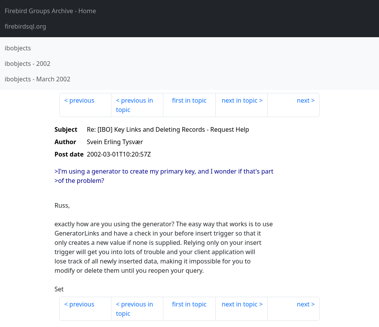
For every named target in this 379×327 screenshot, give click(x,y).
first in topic (189, 100)
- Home (50, 11)
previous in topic (134, 105)
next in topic (239, 100)
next (303, 100)
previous (81, 100)
